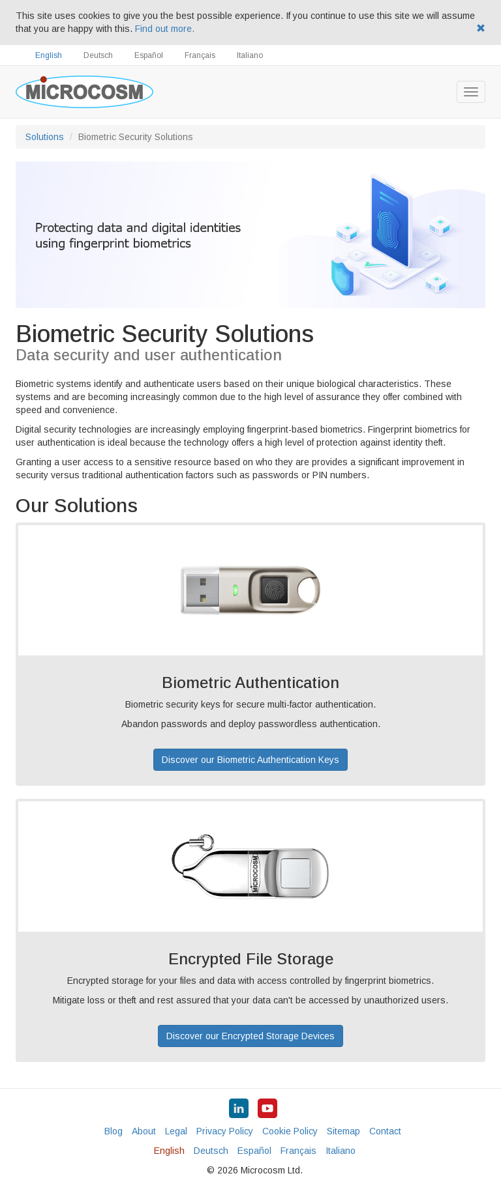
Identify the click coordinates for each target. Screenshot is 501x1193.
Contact (385, 1131)
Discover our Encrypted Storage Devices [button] (250, 1036)
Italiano (250, 55)
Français (200, 55)
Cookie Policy (290, 1131)
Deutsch (98, 55)
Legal (176, 1131)
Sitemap (343, 1131)
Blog (113, 1131)
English (48, 55)
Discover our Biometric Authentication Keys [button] (250, 760)
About (144, 1131)
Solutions (44, 137)
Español (148, 55)
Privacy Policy (224, 1131)
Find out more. (164, 28)
